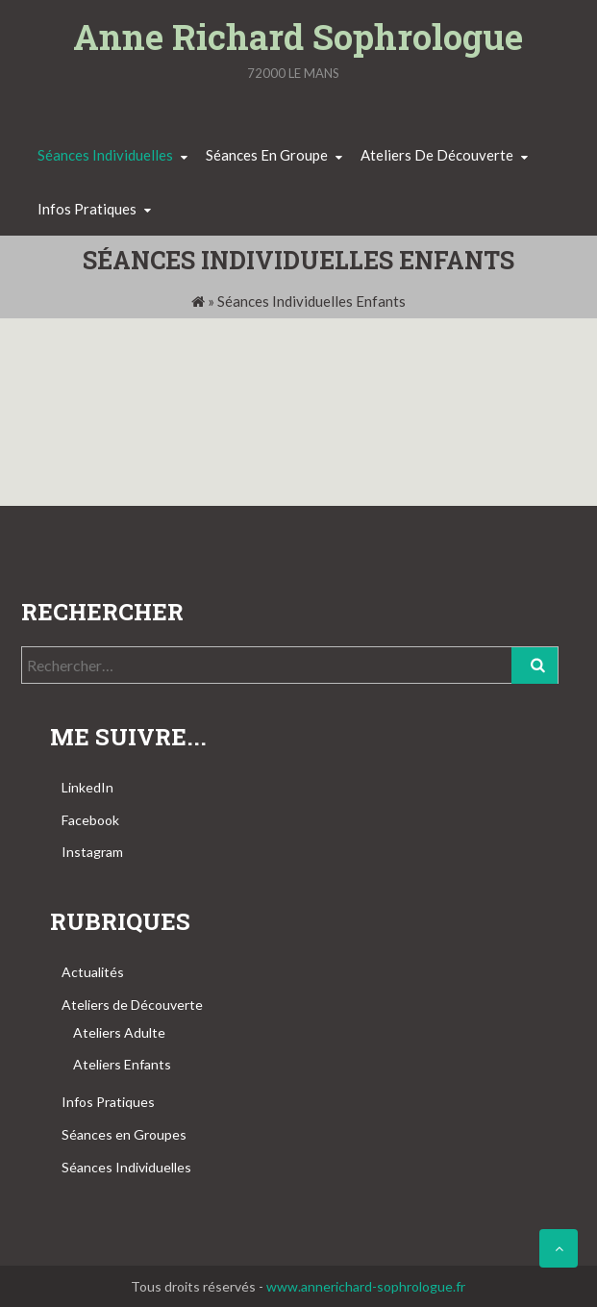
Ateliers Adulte (119, 1032)
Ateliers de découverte (437, 154)
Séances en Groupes (124, 1134)
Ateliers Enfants (122, 1064)
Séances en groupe (267, 154)
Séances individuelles (105, 154)
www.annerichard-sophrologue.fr (365, 1286)
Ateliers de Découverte (132, 1004)
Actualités (93, 972)
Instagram (92, 851)
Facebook (90, 820)
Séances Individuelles (126, 1167)
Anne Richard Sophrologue (298, 36)
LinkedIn (87, 787)
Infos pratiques (87, 208)
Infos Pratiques (108, 1101)
